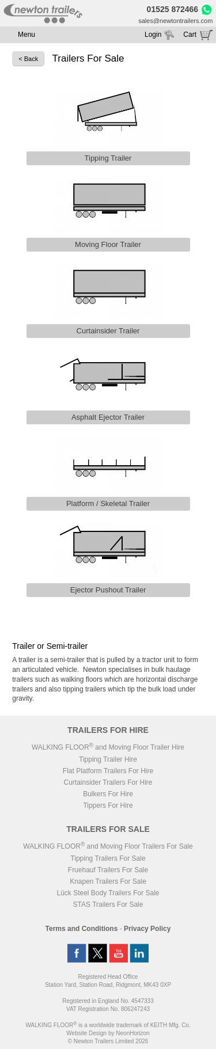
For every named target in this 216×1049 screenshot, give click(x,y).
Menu (26, 35)
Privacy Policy (147, 929)
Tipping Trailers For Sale (107, 858)
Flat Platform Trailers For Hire (108, 771)
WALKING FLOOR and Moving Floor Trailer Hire (108, 747)
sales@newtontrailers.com (175, 20)
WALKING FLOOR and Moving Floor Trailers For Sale (107, 846)
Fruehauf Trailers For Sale (108, 870)
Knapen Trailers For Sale (108, 881)
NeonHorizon (132, 1033)
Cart (189, 35)
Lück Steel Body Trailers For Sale (107, 893)
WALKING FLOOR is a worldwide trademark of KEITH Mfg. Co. (107, 1025)
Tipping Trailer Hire (108, 759)
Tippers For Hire (107, 805)
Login (153, 35)
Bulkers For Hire (108, 794)
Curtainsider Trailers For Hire (107, 782)
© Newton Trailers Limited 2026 (108, 1041)
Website (86, 1033)
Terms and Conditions (82, 929)
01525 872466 (173, 9)
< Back (28, 58)
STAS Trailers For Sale (108, 904)
